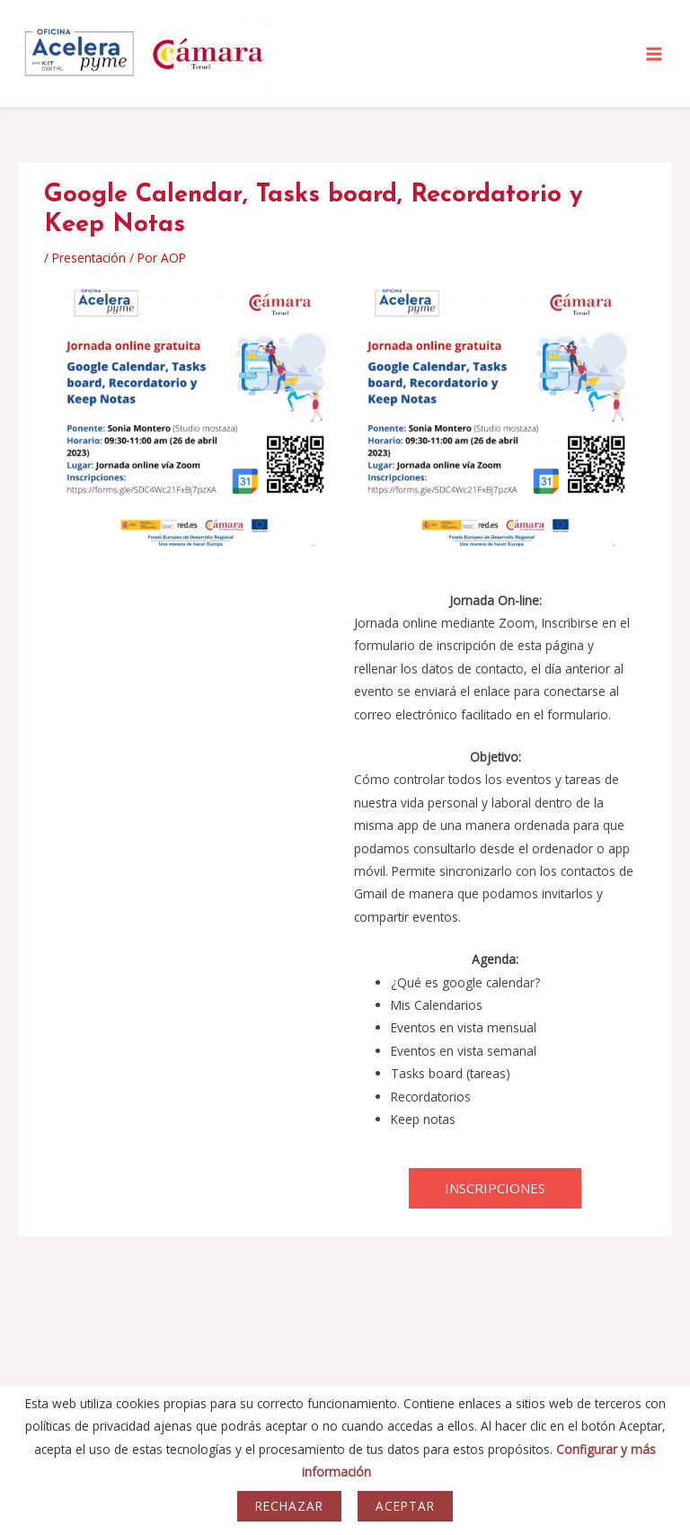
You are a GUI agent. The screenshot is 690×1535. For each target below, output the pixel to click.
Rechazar (289, 1505)
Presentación (89, 257)
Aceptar (405, 1505)
